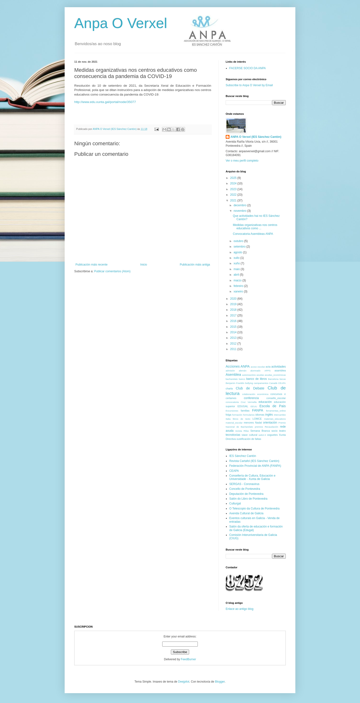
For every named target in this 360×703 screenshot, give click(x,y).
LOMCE (257, 418)
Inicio (143, 264)
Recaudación (271, 426)
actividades (278, 366)
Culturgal (235, 503)
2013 (233, 337)
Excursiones (232, 410)
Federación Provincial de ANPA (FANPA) (255, 465)
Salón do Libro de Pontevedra (248, 498)
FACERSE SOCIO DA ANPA (247, 68)
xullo (237, 258)
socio (274, 430)
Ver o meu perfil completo (242, 160)
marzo (238, 280)
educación (265, 402)
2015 (233, 326)
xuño (237, 263)
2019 (233, 304)
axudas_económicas (275, 375)
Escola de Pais (272, 406)
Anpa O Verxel (120, 23)
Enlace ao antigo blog (239, 609)
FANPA (257, 410)
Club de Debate (250, 388)
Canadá (273, 383)
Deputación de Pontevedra (246, 494)
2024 (233, 183)
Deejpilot (183, 681)
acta (268, 366)
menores (249, 422)
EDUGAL (242, 406)
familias (245, 410)
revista (238, 431)
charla (229, 388)
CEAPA (282, 383)
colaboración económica (255, 394)
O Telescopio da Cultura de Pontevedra (254, 508)
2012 (233, 343)
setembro (240, 246)
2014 (233, 332)
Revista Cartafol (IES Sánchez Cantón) (254, 461)
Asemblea (233, 374)
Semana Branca (260, 430)
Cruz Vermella (249, 402)
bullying (249, 383)
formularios (248, 414)
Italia (228, 419)
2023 (233, 189)
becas (282, 379)
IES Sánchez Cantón (242, 456)
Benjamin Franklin (235, 383)
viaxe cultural (249, 434)
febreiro (239, 286)
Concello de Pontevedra (244, 489)
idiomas (259, 414)
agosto (238, 252)
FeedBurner (188, 659)
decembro (240, 205)
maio (237, 269)
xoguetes (272, 434)
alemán (242, 370)
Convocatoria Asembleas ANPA (253, 234)
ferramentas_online (276, 410)
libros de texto (241, 419)
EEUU (254, 406)
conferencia (251, 398)
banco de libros (256, 379)
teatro (282, 430)
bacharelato (232, 379)
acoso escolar (258, 366)
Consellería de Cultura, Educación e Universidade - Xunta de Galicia (252, 477)
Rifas (246, 431)
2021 (233, 200)
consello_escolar (276, 398)
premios (259, 426)
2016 (233, 321)
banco (242, 379)
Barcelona (273, 379)
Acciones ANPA (238, 366)
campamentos (261, 383)
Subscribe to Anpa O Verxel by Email (249, 85)
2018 (233, 309)
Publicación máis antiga (195, 264)
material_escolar (234, 422)
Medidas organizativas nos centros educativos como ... (255, 226)
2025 (233, 178)
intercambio (280, 414)
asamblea (280, 370)
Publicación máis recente (91, 264)
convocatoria (232, 402)
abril (237, 274)
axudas (260, 375)
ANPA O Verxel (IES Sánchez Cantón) (255, 137)
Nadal (258, 422)
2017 (233, 315)
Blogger (220, 681)
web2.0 (262, 435)
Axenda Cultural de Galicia (246, 513)
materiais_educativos (275, 419)
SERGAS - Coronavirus (244, 484)
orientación (270, 422)
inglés (269, 414)
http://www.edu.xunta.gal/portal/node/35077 (105, 102)
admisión (230, 370)
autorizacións (249, 375)
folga (228, 414)
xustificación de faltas (248, 438)
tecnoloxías (233, 434)
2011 (233, 349)
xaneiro (239, 291)
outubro (239, 241)
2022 (233, 194)
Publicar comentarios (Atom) (112, 271)
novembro (240, 210)
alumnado (255, 370)
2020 (233, 298)
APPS (267, 370)
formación (237, 414)
